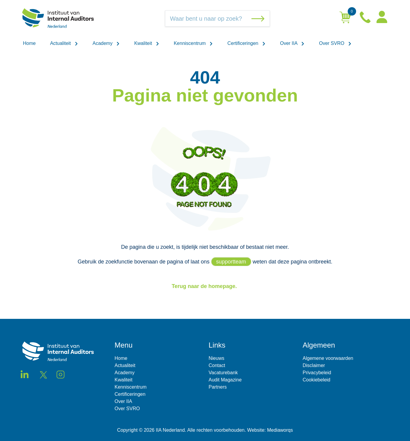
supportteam (231, 262)
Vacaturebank (223, 372)
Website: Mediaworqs (270, 430)
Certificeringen (246, 43)
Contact (217, 365)
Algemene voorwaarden (328, 358)
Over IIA (292, 43)
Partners (218, 387)
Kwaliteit (146, 43)
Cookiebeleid (317, 379)
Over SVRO (335, 43)
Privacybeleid (317, 372)
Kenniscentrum (193, 43)
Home (29, 43)
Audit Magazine (225, 379)
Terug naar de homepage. (205, 286)
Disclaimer (314, 365)
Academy (106, 43)
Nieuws (216, 358)
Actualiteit (64, 43)
